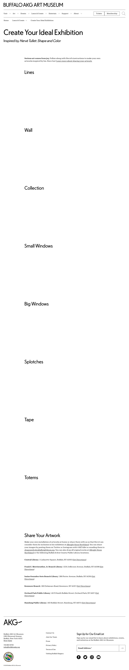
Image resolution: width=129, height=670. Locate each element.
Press (48, 641)
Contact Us (50, 633)
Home (6, 20)
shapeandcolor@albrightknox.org (39, 550)
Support (65, 13)
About (76, 13)
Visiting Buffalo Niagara (55, 653)
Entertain (52, 13)
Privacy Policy (51, 645)
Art (14, 13)
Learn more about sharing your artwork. (74, 61)
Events (23, 13)
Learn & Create (37, 13)
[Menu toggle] (123, 14)
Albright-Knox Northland (78, 545)
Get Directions (79, 560)
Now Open (8, 640)
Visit (5, 13)
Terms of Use (51, 649)
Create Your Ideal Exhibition (42, 20)
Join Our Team (51, 637)
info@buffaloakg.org (12, 647)
